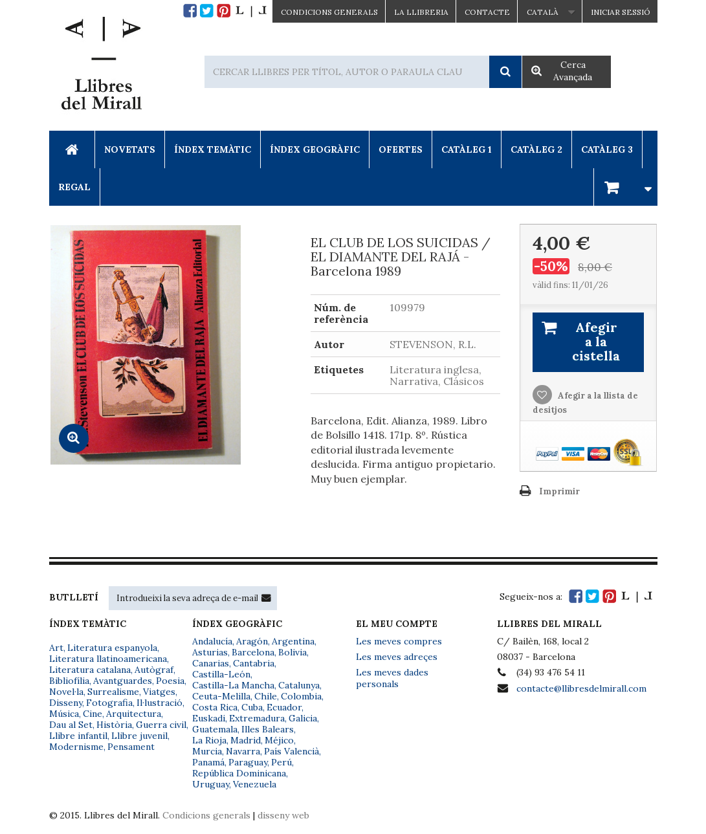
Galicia (303, 718)
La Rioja (209, 740)
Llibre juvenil (139, 735)
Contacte (487, 12)
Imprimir (559, 491)
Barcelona (253, 652)
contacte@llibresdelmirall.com (581, 688)
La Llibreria (421, 12)
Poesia (170, 680)
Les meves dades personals (392, 678)
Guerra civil (161, 724)
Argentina (293, 641)
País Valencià (291, 751)
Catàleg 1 (466, 149)
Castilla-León (221, 674)
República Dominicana (239, 773)
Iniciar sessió (620, 12)
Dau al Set (71, 724)
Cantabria (253, 663)
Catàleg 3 (607, 149)
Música (64, 713)
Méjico (279, 740)
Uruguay (210, 784)
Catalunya (299, 685)
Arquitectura (133, 713)
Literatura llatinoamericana (108, 658)
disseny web (283, 815)
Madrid (245, 740)
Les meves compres (399, 641)
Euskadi (208, 718)
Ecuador (284, 707)
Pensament (131, 746)
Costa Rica (214, 707)
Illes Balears (267, 729)
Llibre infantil (78, 735)
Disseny (65, 702)
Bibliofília (69, 680)
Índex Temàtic (212, 149)
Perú (281, 762)
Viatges (159, 691)
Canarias (210, 663)
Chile (265, 696)
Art (56, 647)
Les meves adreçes (396, 657)
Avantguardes (122, 680)
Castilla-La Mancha (233, 685)
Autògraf (154, 669)
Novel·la (66, 691)
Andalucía (212, 641)
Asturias (210, 652)
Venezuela (254, 784)
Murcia (207, 751)
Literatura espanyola (112, 647)
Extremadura (257, 718)
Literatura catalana (90, 669)
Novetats (129, 149)
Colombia (301, 696)
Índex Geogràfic (315, 149)
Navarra (243, 751)
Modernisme (76, 746)
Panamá (208, 762)
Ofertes (401, 149)
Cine (92, 713)
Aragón (252, 641)
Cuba (252, 707)
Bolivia (292, 652)
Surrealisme (113, 691)
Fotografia (109, 702)
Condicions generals (206, 815)
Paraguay (247, 762)
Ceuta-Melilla (221, 696)
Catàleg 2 (536, 149)
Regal (74, 187)
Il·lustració (159, 702)
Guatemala (214, 729)
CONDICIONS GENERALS (329, 12)
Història (114, 724)
